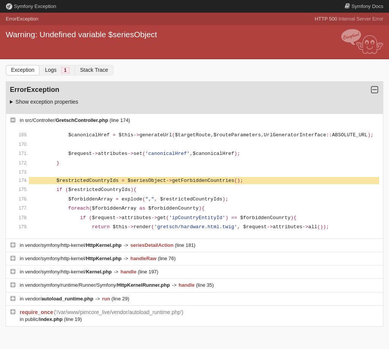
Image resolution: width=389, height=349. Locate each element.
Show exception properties (47, 102)
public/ (44, 319)
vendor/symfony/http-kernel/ (74, 245)
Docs (364, 6)
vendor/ (60, 299)
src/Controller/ (67, 120)
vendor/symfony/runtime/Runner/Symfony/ (98, 285)
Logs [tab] (57, 70)
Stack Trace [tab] (94, 70)
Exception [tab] (22, 70)
